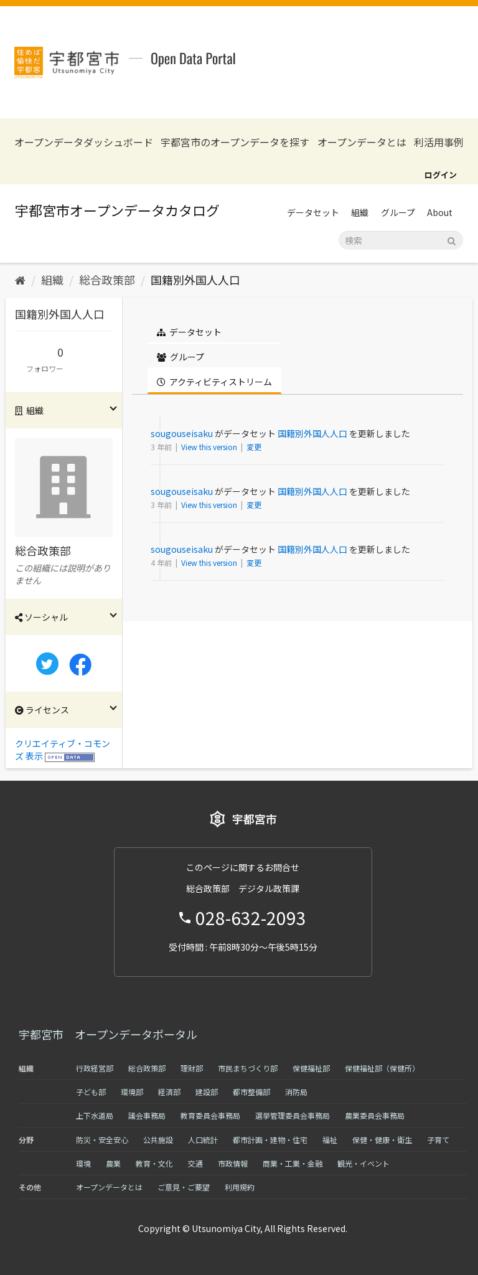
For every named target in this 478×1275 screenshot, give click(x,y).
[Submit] (451, 239)
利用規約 (240, 1187)
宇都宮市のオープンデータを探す (235, 142)
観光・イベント (363, 1163)
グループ (398, 212)
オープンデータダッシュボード (83, 142)
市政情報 (233, 1163)
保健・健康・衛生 (382, 1139)
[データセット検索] (401, 240)
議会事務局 (147, 1115)
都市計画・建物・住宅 (270, 1139)
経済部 (169, 1091)
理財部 (191, 1068)
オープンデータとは (361, 142)
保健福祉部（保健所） (382, 1068)
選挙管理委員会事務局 (292, 1115)
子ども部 (91, 1091)
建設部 (206, 1091)
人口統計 (203, 1139)
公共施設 (158, 1139)
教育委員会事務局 (210, 1115)
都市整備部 (251, 1091)
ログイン (440, 175)
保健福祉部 (311, 1068)
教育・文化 (154, 1163)
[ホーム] (20, 279)
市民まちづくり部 (248, 1068)
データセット (313, 212)
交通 (195, 1163)
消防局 (296, 1091)
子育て (438, 1139)
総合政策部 (107, 279)
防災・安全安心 (102, 1139)
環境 (83, 1163)
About (439, 212)
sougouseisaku (182, 433)
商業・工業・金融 (292, 1163)
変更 (253, 446)
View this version (210, 446)
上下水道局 (94, 1115)
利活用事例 (439, 142)
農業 (113, 1163)
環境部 (132, 1091)
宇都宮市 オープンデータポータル (108, 1034)
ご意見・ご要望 (183, 1187)
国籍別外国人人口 (195, 279)
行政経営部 (94, 1068)
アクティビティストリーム (214, 381)
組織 (359, 212)
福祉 (329, 1139)
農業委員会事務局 (375, 1115)
